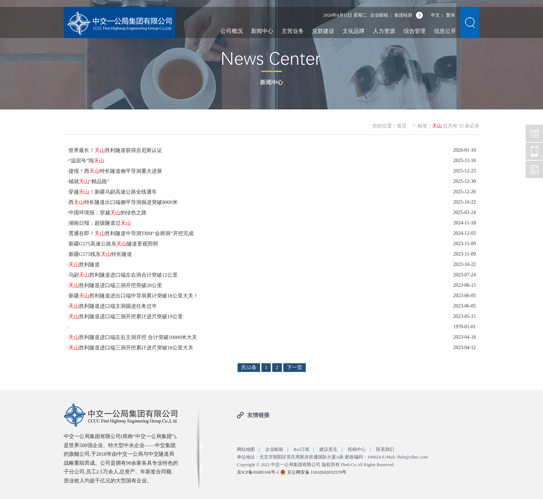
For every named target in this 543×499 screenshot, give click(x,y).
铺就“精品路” (89, 181)
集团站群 (403, 15)
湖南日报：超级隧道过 (100, 223)
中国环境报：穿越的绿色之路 (107, 212)
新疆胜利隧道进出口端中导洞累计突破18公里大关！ (133, 295)
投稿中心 (357, 449)
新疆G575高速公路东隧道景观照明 (113, 244)
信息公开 (445, 31)
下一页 (294, 367)
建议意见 (328, 449)
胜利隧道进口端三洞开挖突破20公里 (115, 285)
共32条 (249, 367)
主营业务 (293, 31)
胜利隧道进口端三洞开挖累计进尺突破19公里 (126, 316)
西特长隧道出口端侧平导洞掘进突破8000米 (123, 202)
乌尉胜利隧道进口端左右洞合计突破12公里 (123, 275)
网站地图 (246, 449)
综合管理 (414, 31)
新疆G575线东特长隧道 (100, 254)
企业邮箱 (379, 15)
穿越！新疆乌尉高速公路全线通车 (113, 192)
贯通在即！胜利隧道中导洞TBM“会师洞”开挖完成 (131, 233)
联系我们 (385, 449)
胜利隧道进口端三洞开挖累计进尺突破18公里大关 (131, 347)
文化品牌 (353, 31)
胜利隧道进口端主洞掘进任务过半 (113, 306)
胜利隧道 (84, 264)
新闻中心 (262, 31)
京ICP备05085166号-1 (258, 472)
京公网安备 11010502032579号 (317, 472)
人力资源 (384, 31)
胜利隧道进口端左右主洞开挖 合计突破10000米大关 (133, 337)
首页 (402, 125)
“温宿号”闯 (86, 160)
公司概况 (232, 31)
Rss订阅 (301, 449)
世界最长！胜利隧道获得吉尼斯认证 (115, 150)
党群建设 (323, 31)
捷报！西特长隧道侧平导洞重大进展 (115, 171)
